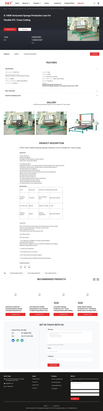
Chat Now (25, 29)
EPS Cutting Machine (56, 382)
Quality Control (35, 385)
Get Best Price (10, 29)
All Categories (54, 388)
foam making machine (50, 273)
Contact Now (53, 365)
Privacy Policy (56, 405)
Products (10, 8)
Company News (69, 3)
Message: (50, 329)
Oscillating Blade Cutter (56, 385)
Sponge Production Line (20, 8)
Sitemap (45, 405)
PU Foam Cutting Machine (57, 379)
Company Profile (35, 379)
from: (49, 348)
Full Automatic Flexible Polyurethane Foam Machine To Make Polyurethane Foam (39, 308)
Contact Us (34, 388)
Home (5, 8)
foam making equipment (34, 273)
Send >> (75, 398)
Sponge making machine (17, 273)
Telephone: (51, 356)
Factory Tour (35, 382)
